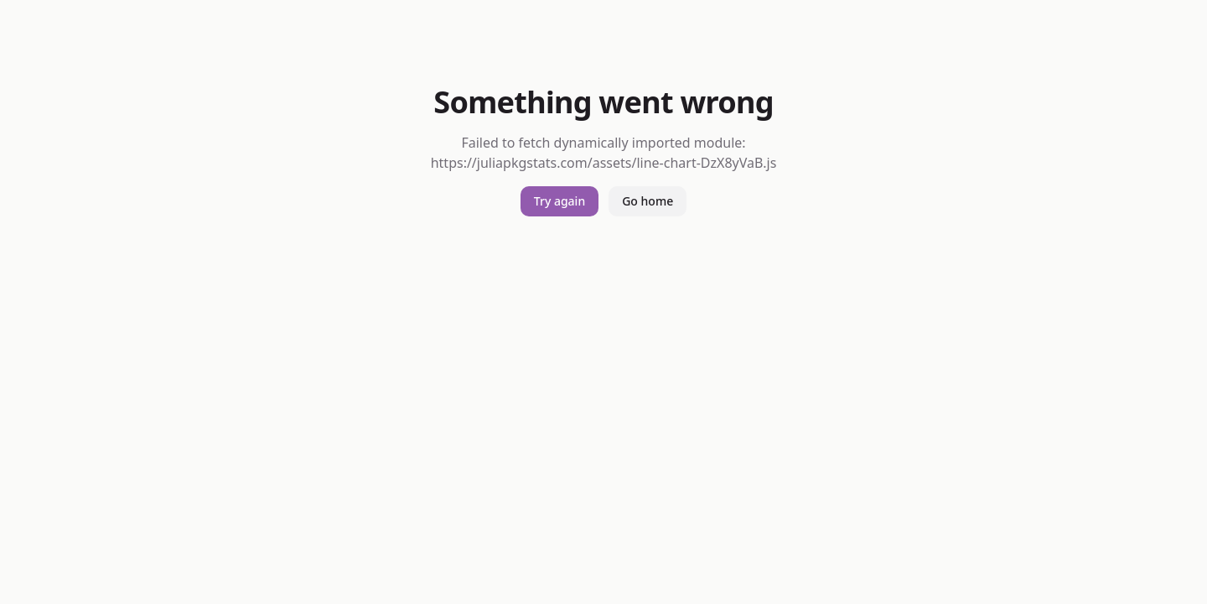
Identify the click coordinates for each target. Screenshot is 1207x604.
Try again (559, 201)
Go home (647, 201)
